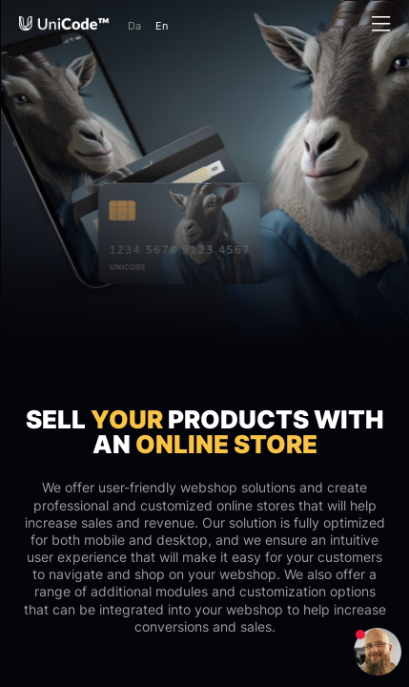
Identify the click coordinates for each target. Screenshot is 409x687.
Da (134, 25)
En (161, 25)
